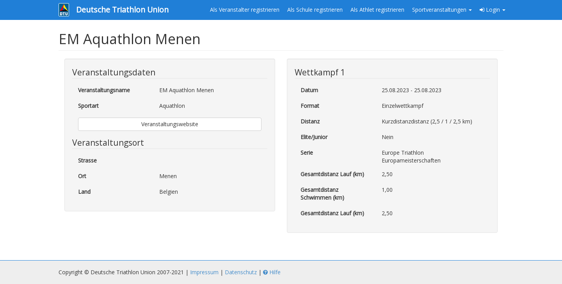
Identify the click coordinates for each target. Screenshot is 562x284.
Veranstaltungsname (104, 90)
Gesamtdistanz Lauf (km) (332, 174)
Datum (309, 90)
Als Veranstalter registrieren (244, 9)
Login (492, 9)
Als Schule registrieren (315, 9)
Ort (82, 176)
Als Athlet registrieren (377, 9)
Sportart (88, 105)
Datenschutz (241, 272)
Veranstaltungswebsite (169, 124)
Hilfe (272, 272)
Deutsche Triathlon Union (122, 9)
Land (84, 191)
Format (310, 105)
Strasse (87, 160)
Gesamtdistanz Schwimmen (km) (322, 193)
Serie (307, 152)
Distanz (310, 121)
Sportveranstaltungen (442, 9)
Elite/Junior (314, 137)
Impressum (204, 272)
